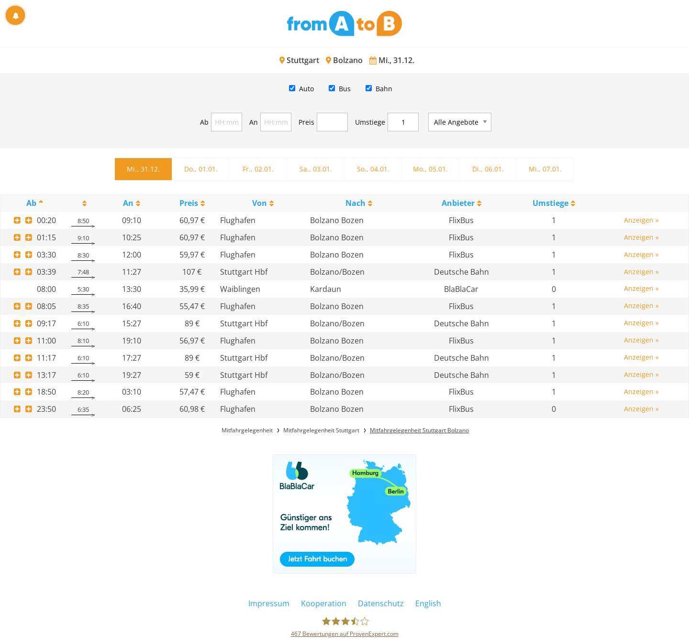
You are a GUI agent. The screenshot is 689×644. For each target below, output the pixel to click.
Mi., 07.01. (545, 168)
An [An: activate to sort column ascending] (128, 203)
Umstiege (370, 122)
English (428, 603)
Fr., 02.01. (258, 168)
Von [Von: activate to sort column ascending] (259, 203)
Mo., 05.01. (430, 168)
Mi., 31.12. (143, 168)
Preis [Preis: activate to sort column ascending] (188, 203)
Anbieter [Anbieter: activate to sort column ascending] (458, 203)
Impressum (268, 603)
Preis (306, 122)
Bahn (384, 88)
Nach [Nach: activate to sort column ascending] (355, 203)
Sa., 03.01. (316, 168)
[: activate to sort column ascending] (83, 203)
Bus (345, 88)
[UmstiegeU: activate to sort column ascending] (554, 203)
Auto (306, 88)
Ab (204, 122)
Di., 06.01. (488, 168)
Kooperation (323, 603)
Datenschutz (381, 603)
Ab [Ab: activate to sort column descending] (31, 203)
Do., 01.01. (201, 168)
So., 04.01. (373, 168)
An (253, 122)
